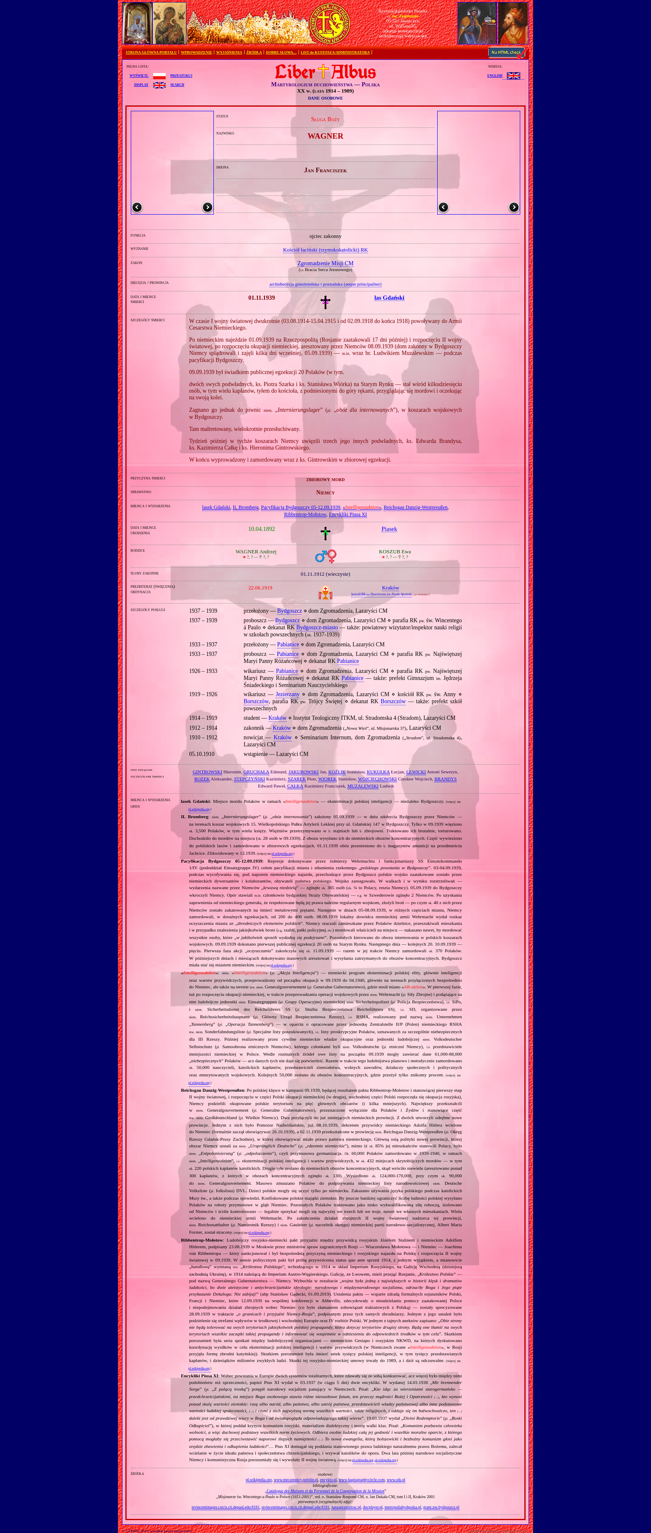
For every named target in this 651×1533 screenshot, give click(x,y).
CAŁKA (295, 785)
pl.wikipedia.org (199, 809)
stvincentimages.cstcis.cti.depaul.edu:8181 (226, 1507)
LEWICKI (416, 771)
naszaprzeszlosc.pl (346, 1507)
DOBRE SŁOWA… (281, 52)
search (177, 84)
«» (362, 507)
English (494, 75)
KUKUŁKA (378, 771)
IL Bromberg (246, 507)
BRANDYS (445, 778)
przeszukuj (181, 75)
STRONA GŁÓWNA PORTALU (151, 52)
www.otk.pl (396, 1479)
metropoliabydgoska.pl (402, 1507)
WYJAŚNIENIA (229, 52)
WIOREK (327, 778)
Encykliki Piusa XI (348, 514)
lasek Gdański (216, 507)
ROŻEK (202, 778)
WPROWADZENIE (196, 52)
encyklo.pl (328, 1479)
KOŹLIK (337, 771)
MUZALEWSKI (363, 785)
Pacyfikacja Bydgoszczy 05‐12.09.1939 (300, 507)
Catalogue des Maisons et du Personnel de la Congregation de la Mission (325, 1491)
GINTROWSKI (207, 771)
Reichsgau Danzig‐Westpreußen (416, 507)
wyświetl (139, 75)
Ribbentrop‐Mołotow (305, 514)
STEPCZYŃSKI (249, 778)
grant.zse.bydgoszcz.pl (441, 1507)
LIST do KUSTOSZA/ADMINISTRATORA (335, 52)
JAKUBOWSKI (304, 771)
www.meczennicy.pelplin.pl (296, 1479)
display (141, 84)
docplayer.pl (372, 1507)
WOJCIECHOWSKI (377, 778)
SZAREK (297, 778)
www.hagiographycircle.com (362, 1479)
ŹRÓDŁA (254, 52)
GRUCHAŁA (256, 771)
